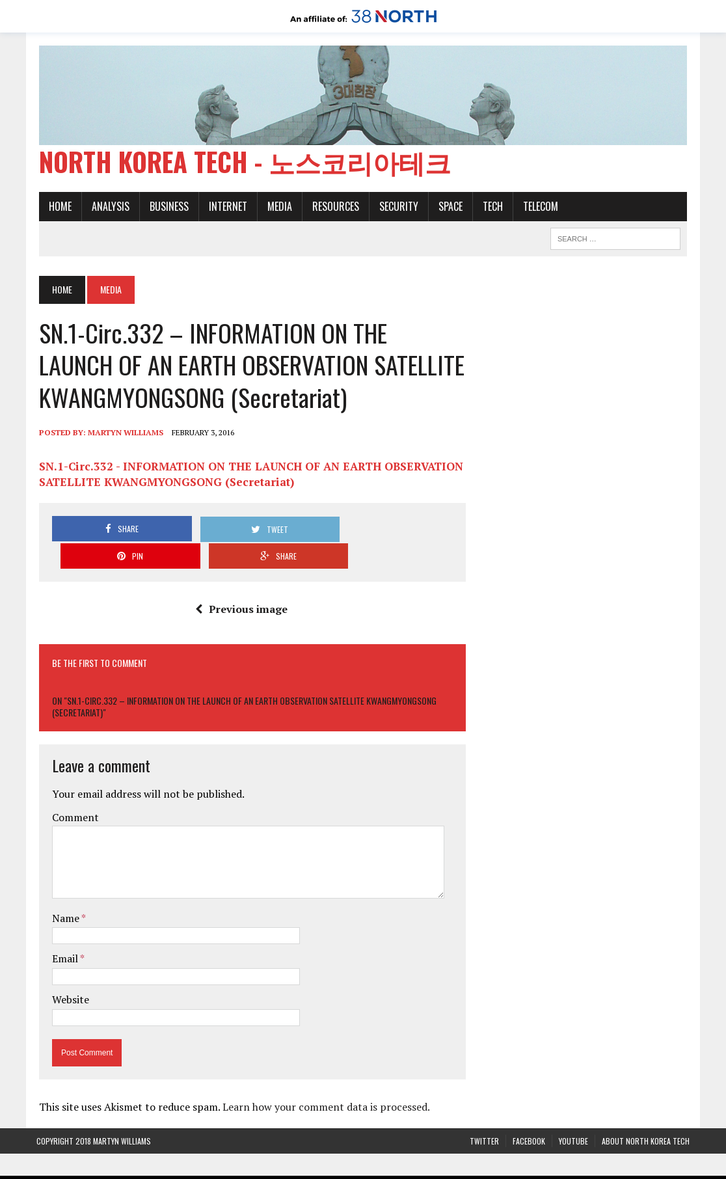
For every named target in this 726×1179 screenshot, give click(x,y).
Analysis (108, 209)
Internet (225, 209)
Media (277, 209)
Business (166, 209)
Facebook (529, 1116)
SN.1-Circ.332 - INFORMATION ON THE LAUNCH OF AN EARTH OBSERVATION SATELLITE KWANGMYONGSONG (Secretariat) (248, 476)
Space (448, 209)
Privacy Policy (487, 1167)
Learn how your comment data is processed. (323, 1082)
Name (64, 893)
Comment (72, 792)
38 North (257, 1167)
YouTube (573, 1116)
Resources (333, 209)
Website (68, 975)
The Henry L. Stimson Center (391, 1167)
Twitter (484, 1116)
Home (57, 209)
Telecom (538, 209)
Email (63, 934)
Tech (490, 209)
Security (396, 209)
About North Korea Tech (646, 1116)
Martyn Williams (123, 435)
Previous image (240, 584)
